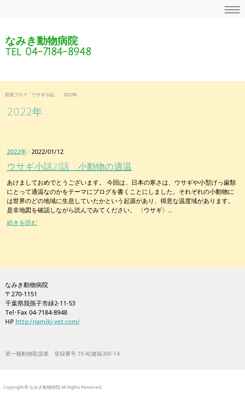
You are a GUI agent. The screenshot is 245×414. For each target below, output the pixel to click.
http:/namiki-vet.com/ (47, 321)
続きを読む (22, 222)
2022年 (17, 151)
